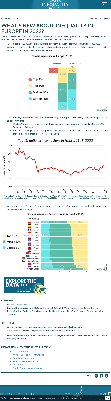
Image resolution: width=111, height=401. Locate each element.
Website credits (26, 394)
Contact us (6, 394)
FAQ (42, 394)
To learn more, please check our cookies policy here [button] (63, 398)
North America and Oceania (28, 367)
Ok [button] (107, 398)
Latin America (20, 351)
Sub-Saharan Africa (23, 358)
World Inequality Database (37, 36)
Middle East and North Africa (28, 354)
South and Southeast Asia (26, 361)
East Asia (18, 364)
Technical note (22, 304)
